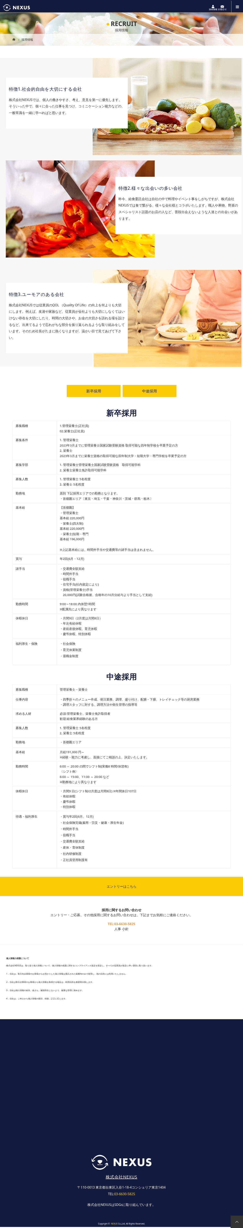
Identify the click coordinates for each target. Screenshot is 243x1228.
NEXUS (114, 1224)
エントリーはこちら (121, 887)
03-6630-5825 (124, 925)
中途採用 (149, 391)
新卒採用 (93, 391)
